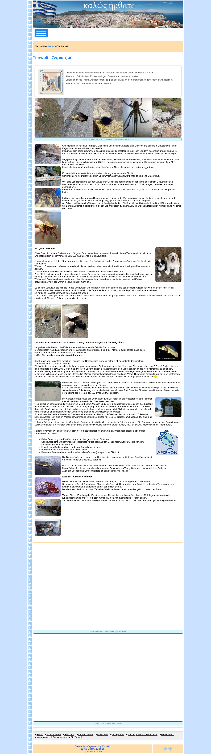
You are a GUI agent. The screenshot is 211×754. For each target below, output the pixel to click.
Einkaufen (69, 734)
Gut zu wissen (60, 737)
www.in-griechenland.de (92, 749)
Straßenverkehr (85, 734)
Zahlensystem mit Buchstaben (142, 734)
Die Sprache (118, 734)
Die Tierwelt (76, 737)
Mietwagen (102, 734)
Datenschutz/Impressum (87, 746)
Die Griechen (167, 734)
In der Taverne (54, 734)
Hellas (51, 46)
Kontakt (106, 746)
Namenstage (43, 737)
